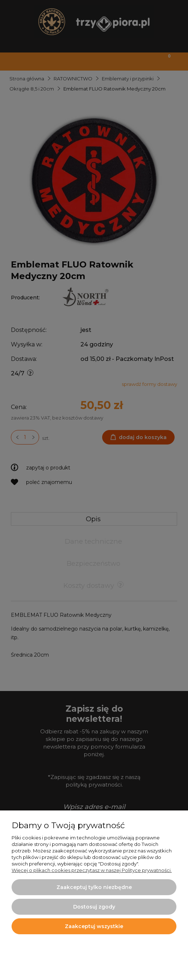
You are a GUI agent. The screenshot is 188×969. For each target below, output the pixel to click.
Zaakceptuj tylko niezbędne (94, 887)
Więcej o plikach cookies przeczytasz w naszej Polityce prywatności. (92, 870)
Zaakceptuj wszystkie (94, 926)
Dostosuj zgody (94, 906)
